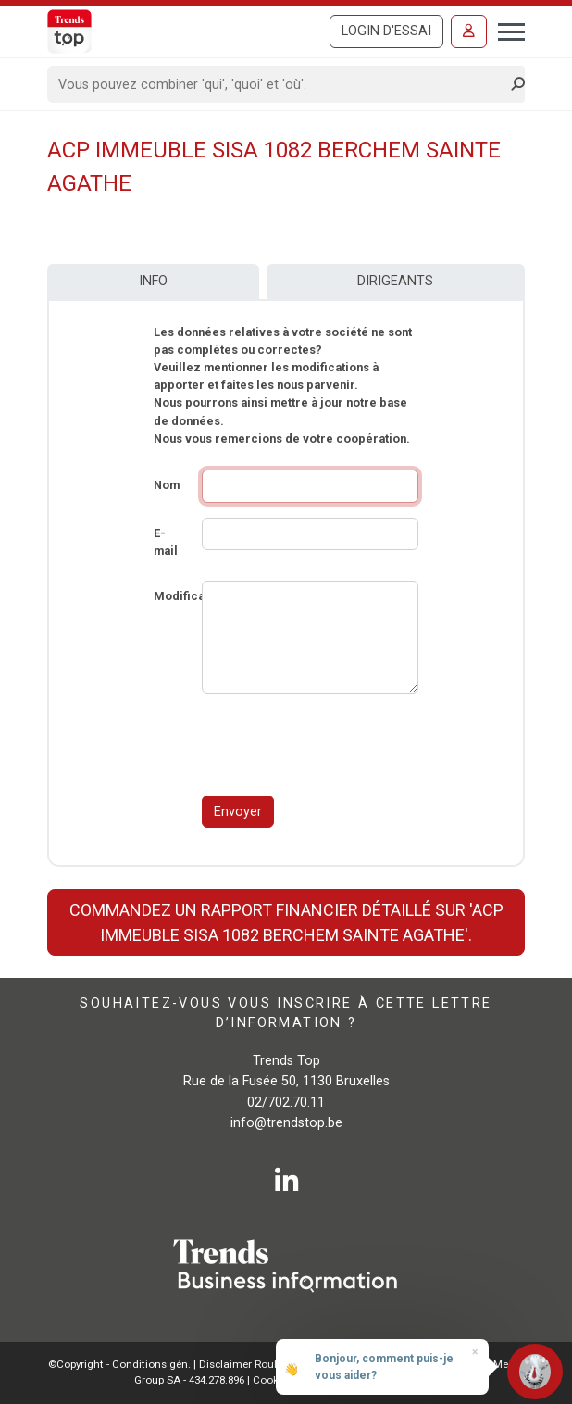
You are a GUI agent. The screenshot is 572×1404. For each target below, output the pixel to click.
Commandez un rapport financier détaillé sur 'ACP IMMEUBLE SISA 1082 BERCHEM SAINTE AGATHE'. (286, 922)
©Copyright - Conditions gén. (119, 1364)
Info (153, 281)
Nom (167, 485)
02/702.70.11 (286, 1102)
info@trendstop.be (286, 1123)
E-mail (166, 542)
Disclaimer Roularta (248, 1364)
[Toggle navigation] (506, 29)
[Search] (280, 84)
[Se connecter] (469, 31)
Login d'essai (386, 31)
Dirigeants (395, 281)
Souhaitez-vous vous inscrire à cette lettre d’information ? (285, 1013)
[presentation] (342, 744)
